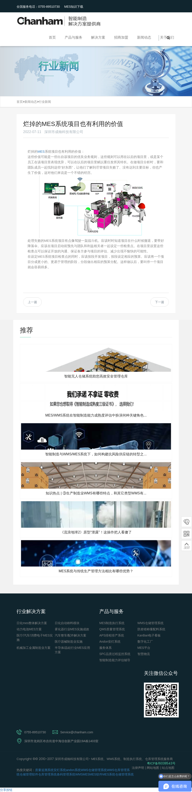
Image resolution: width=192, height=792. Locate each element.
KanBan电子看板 (149, 635)
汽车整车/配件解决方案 (71, 635)
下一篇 (159, 302)
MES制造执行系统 (111, 623)
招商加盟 (121, 37)
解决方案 (98, 37)
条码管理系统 (66, 774)
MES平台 (143, 647)
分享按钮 (6, 790)
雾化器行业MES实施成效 (72, 629)
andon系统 (73, 770)
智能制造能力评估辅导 (114, 660)
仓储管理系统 (124, 774)
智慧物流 (143, 654)
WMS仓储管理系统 (150, 623)
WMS (79, 774)
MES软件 (96, 774)
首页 (52, 37)
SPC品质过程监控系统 (114, 654)
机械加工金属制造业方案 (34, 647)
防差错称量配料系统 (151, 629)
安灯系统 (60, 770)
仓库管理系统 (47, 774)
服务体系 (105, 647)
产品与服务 (73, 37)
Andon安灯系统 (109, 641)
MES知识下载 (73, 6)
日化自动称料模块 (67, 623)
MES (41, 151)
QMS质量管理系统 (112, 629)
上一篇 (32, 302)
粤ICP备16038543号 (161, 763)
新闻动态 (144, 37)
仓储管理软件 (29, 774)
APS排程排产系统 (111, 635)
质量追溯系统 (44, 770)
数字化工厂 (145, 641)
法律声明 (138, 767)
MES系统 (108, 774)
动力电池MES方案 (29, 629)
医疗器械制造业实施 (69, 641)
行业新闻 (45, 101)
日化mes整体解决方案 (32, 623)
